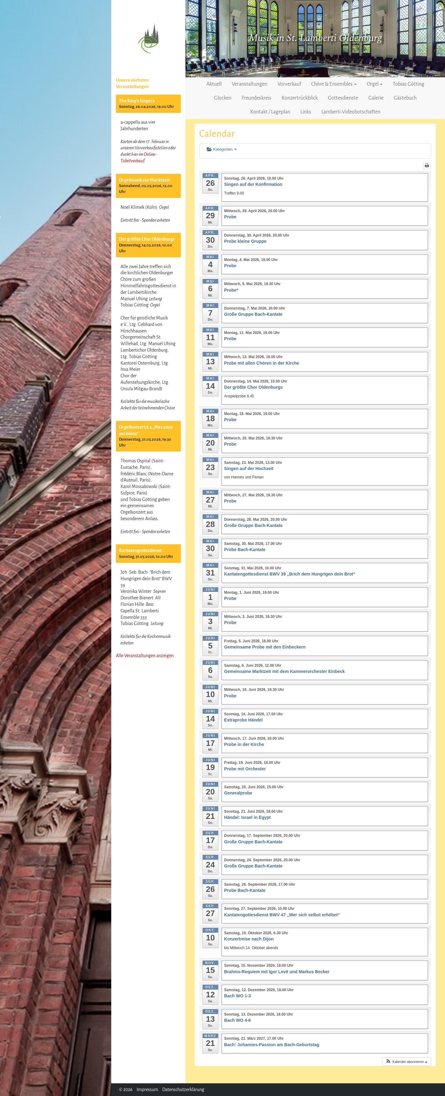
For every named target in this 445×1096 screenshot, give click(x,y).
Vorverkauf (289, 84)
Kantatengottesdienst (140, 550)
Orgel (375, 84)
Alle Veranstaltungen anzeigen (145, 655)
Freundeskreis (256, 98)
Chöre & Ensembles (334, 84)
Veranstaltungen (249, 84)
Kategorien (222, 149)
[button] (406, 1062)
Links (305, 112)
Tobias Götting (408, 84)
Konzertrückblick (300, 98)
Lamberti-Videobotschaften (350, 112)
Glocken (222, 98)
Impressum (147, 1089)
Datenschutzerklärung (183, 1089)
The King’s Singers (137, 100)
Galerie (376, 98)
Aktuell (214, 84)
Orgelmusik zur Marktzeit (144, 180)
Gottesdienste (343, 98)
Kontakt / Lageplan (270, 112)
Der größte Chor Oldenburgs (147, 239)
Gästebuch (405, 98)
